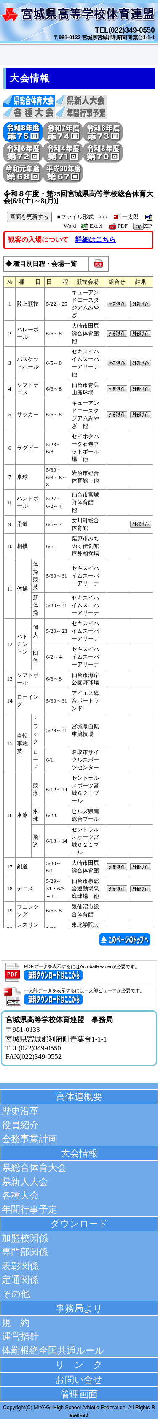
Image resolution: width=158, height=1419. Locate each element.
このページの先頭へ (127, 939)
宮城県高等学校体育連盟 (79, 17)
